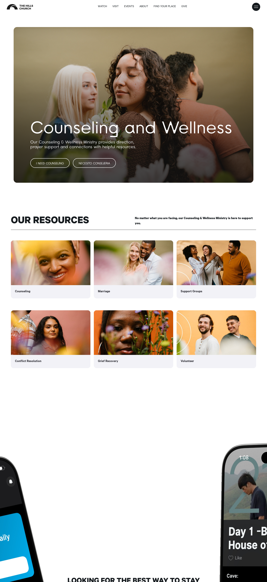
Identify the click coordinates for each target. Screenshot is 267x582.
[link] (50, 269)
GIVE (184, 6)
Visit (115, 6)
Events (129, 6)
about (143, 6)
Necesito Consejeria (94, 163)
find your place (165, 6)
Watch (102, 6)
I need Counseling (50, 163)
